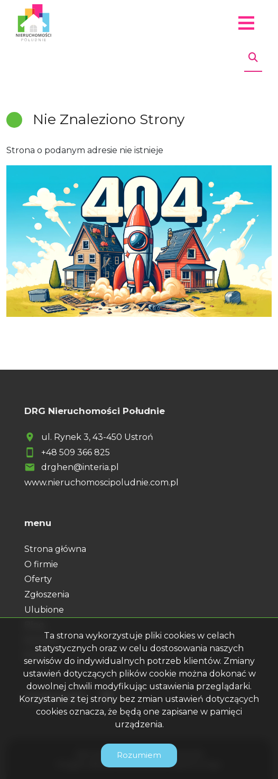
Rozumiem (139, 755)
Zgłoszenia (46, 594)
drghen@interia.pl (80, 467)
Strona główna (55, 549)
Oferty (38, 579)
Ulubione (44, 610)
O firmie (41, 564)
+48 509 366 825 (75, 452)
